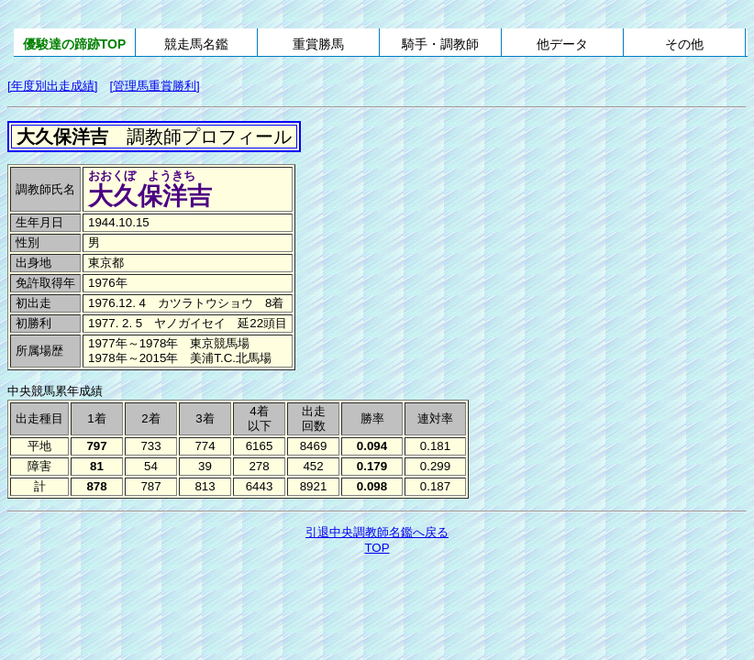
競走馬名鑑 (196, 44)
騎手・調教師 (440, 44)
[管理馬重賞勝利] (154, 86)
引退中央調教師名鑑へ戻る (377, 532)
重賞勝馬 (318, 44)
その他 (684, 44)
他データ (562, 44)
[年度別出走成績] (52, 86)
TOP (376, 548)
